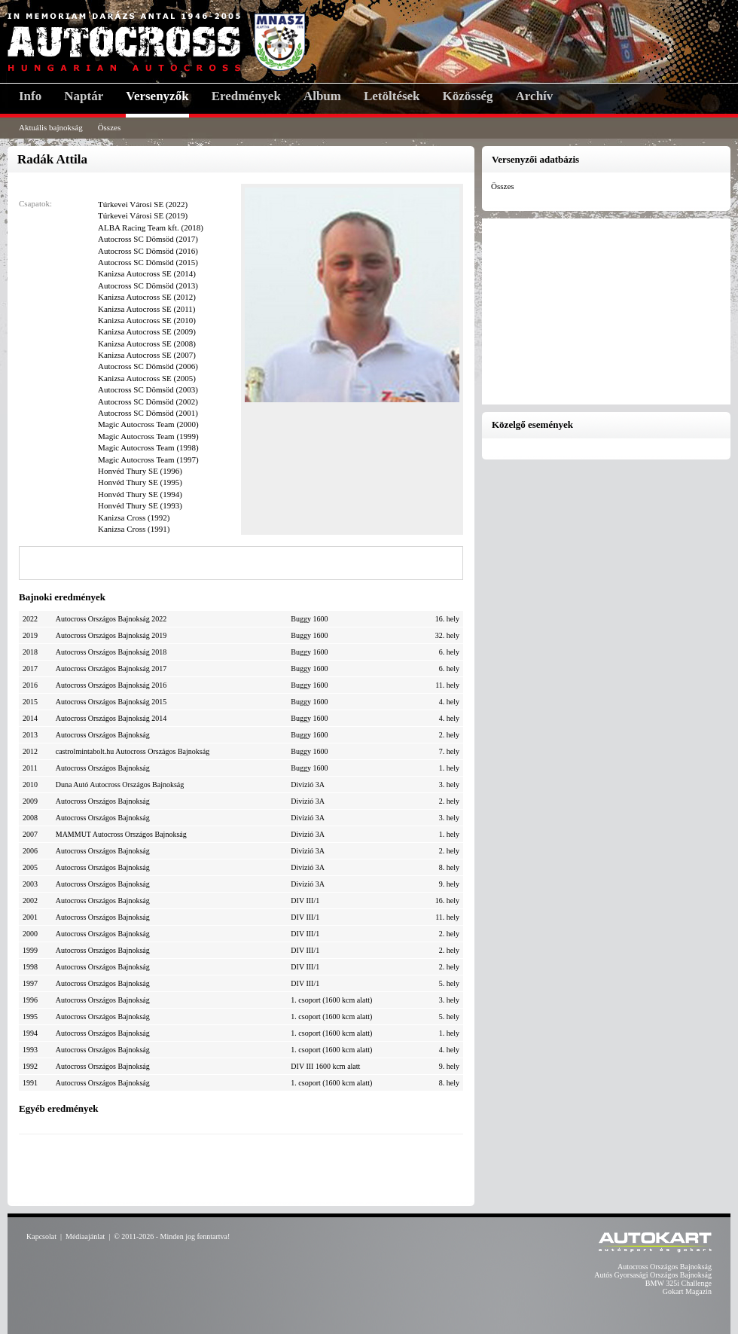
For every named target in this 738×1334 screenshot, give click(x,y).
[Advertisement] (241, 1168)
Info (30, 96)
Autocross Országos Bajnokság (665, 1266)
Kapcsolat (41, 1236)
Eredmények (246, 96)
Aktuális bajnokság (51, 127)
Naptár (83, 96)
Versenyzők (157, 96)
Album (322, 96)
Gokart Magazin (687, 1291)
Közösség (468, 96)
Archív (535, 96)
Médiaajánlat (85, 1236)
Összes (109, 127)
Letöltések (392, 96)
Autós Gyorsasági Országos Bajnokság (653, 1275)
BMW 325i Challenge (678, 1283)
